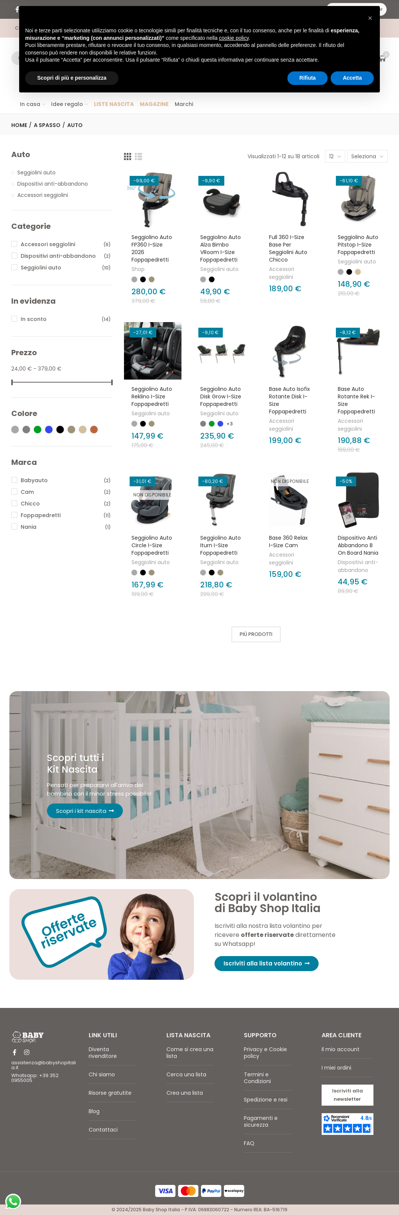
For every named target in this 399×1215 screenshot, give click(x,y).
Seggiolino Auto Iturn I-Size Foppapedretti (220, 545)
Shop (138, 269)
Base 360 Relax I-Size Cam (288, 541)
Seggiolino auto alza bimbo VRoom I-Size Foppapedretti (220, 248)
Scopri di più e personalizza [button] (71, 78)
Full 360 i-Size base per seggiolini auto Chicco (288, 248)
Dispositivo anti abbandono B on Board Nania (358, 545)
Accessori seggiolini (281, 273)
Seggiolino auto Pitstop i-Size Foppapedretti (358, 244)
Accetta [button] (352, 78)
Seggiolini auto (219, 269)
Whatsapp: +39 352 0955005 (35, 1078)
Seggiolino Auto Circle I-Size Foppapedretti (151, 545)
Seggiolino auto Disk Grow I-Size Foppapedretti (220, 396)
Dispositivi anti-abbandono (358, 566)
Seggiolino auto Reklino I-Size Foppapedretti (151, 396)
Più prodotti (256, 634)
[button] (267, 963)
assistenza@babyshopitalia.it (43, 1065)
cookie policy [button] (234, 38)
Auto (20, 154)
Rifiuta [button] (307, 78)
